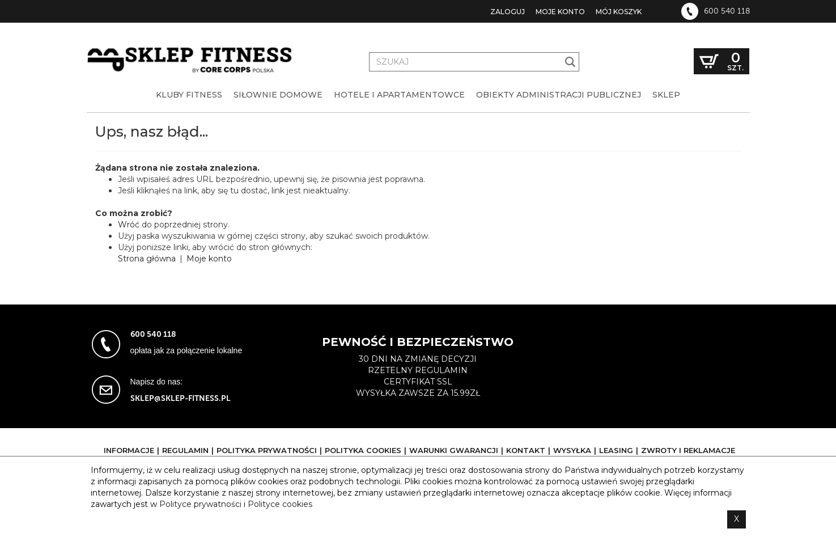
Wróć (128, 224)
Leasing (616, 450)
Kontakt (525, 450)
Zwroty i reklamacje (688, 450)
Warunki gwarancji (453, 450)
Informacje (129, 450)
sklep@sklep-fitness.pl (180, 398)
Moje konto (560, 11)
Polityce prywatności (200, 504)
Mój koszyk (619, 11)
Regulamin (185, 450)
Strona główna (147, 258)
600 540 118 (727, 11)
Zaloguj (507, 11)
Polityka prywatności (267, 450)
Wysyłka (572, 450)
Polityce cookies (280, 504)
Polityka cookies (363, 450)
